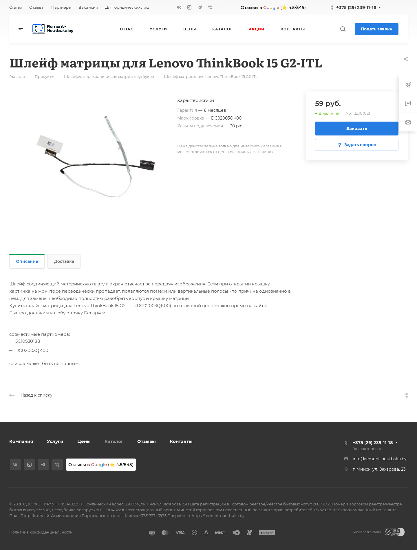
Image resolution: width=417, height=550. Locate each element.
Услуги (55, 441)
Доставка (64, 261)
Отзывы (146, 441)
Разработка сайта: (367, 532)
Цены (84, 441)
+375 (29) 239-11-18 (356, 7)
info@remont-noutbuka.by (380, 458)
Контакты (181, 441)
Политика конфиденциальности (41, 532)
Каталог (114, 441)
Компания (21, 441)
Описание (27, 261)
